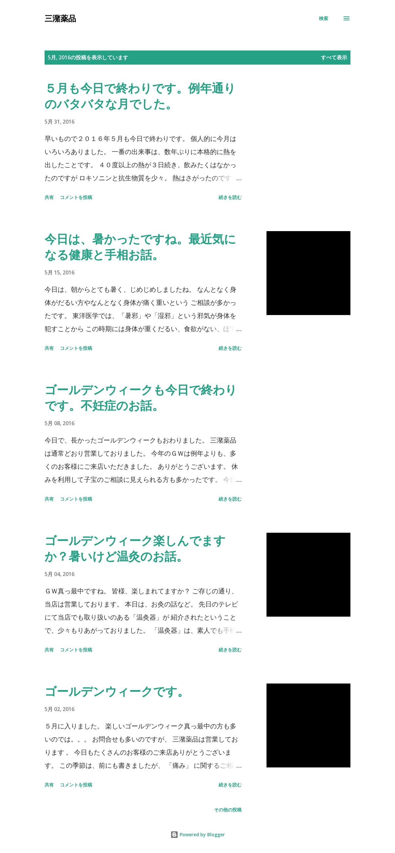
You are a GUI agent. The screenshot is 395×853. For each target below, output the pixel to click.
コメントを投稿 (76, 197)
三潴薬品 (60, 18)
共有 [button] (49, 197)
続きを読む (230, 197)
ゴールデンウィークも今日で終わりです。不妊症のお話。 (141, 397)
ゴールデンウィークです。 (117, 691)
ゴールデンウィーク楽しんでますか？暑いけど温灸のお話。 (135, 548)
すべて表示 (334, 57)
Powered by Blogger (197, 834)
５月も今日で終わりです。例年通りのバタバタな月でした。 (140, 96)
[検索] (323, 18)
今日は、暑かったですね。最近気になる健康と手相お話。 (140, 247)
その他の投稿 (228, 809)
